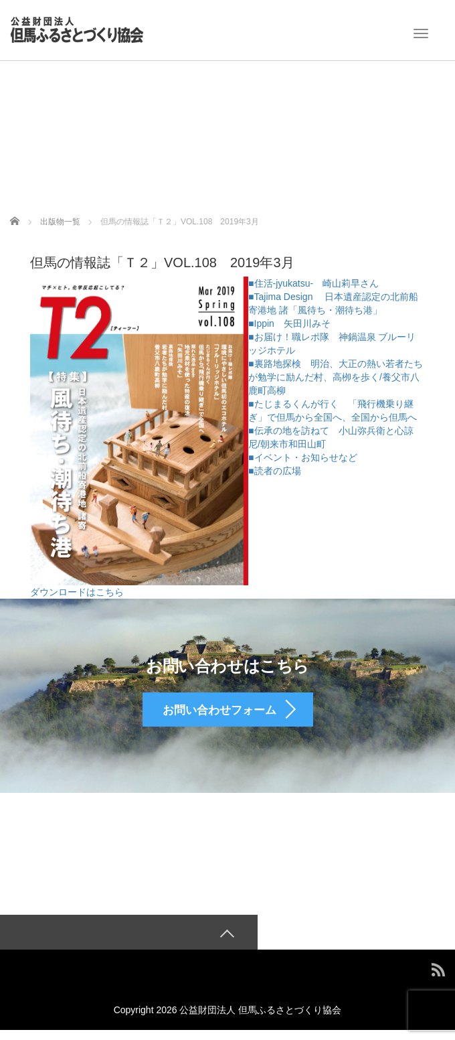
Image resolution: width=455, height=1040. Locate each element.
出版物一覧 (60, 221)
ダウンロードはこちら (77, 592)
